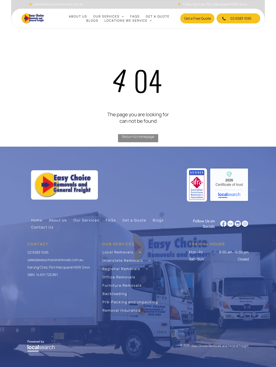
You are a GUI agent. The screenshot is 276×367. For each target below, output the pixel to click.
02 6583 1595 (38, 252)
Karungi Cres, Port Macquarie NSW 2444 (59, 267)
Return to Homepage (138, 136)
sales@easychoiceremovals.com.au (58, 4)
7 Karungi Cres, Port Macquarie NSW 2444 (214, 4)
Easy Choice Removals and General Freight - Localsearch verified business (229, 185)
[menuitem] (78, 16)
